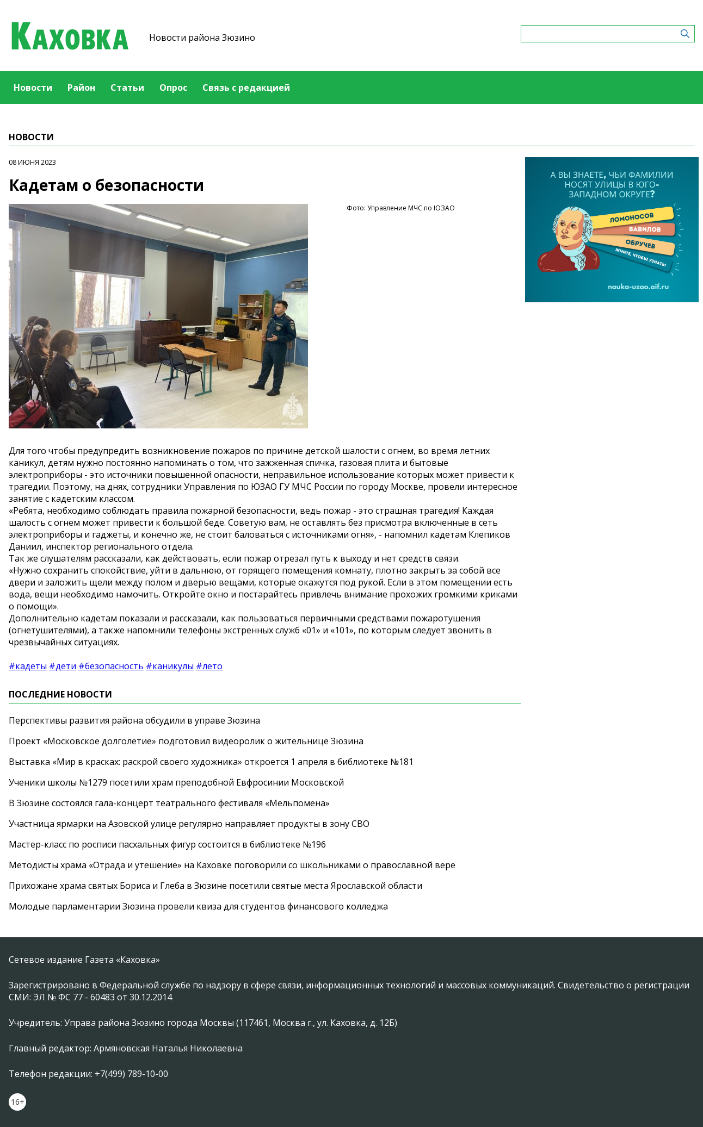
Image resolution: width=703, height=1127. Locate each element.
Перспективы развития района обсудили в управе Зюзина (134, 720)
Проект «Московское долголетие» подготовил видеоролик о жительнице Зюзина (186, 741)
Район (81, 88)
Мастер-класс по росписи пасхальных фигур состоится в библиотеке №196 (167, 844)
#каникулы (170, 666)
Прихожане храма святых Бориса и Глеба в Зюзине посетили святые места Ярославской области (215, 886)
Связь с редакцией (246, 88)
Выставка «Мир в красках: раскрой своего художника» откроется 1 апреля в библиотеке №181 (211, 762)
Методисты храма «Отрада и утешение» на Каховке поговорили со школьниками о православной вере (232, 865)
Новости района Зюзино (202, 37)
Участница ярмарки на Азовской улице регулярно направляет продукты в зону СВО (189, 824)
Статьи (127, 88)
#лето (209, 666)
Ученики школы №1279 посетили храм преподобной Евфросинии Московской (176, 782)
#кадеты (28, 666)
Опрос (173, 88)
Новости (33, 88)
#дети (62, 666)
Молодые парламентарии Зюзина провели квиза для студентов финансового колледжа (198, 906)
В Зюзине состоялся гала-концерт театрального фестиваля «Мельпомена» (169, 803)
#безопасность (111, 666)
